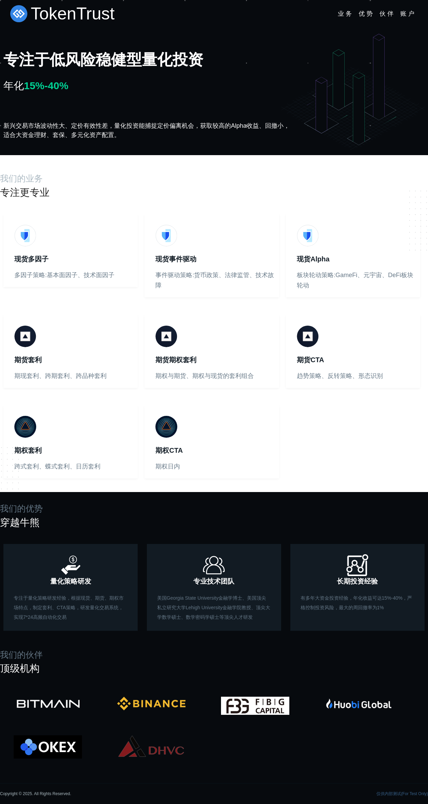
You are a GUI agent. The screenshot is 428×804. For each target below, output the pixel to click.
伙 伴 (386, 13)
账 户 (407, 13)
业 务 (345, 13)
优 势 (366, 13)
